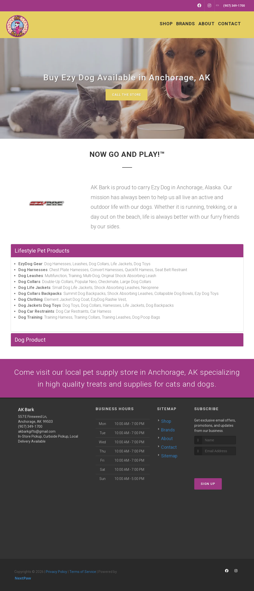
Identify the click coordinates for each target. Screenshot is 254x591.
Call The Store (126, 94)
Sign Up (208, 484)
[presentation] (220, 464)
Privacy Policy (56, 572)
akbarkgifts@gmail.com (37, 431)
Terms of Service (82, 572)
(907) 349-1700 (30, 426)
